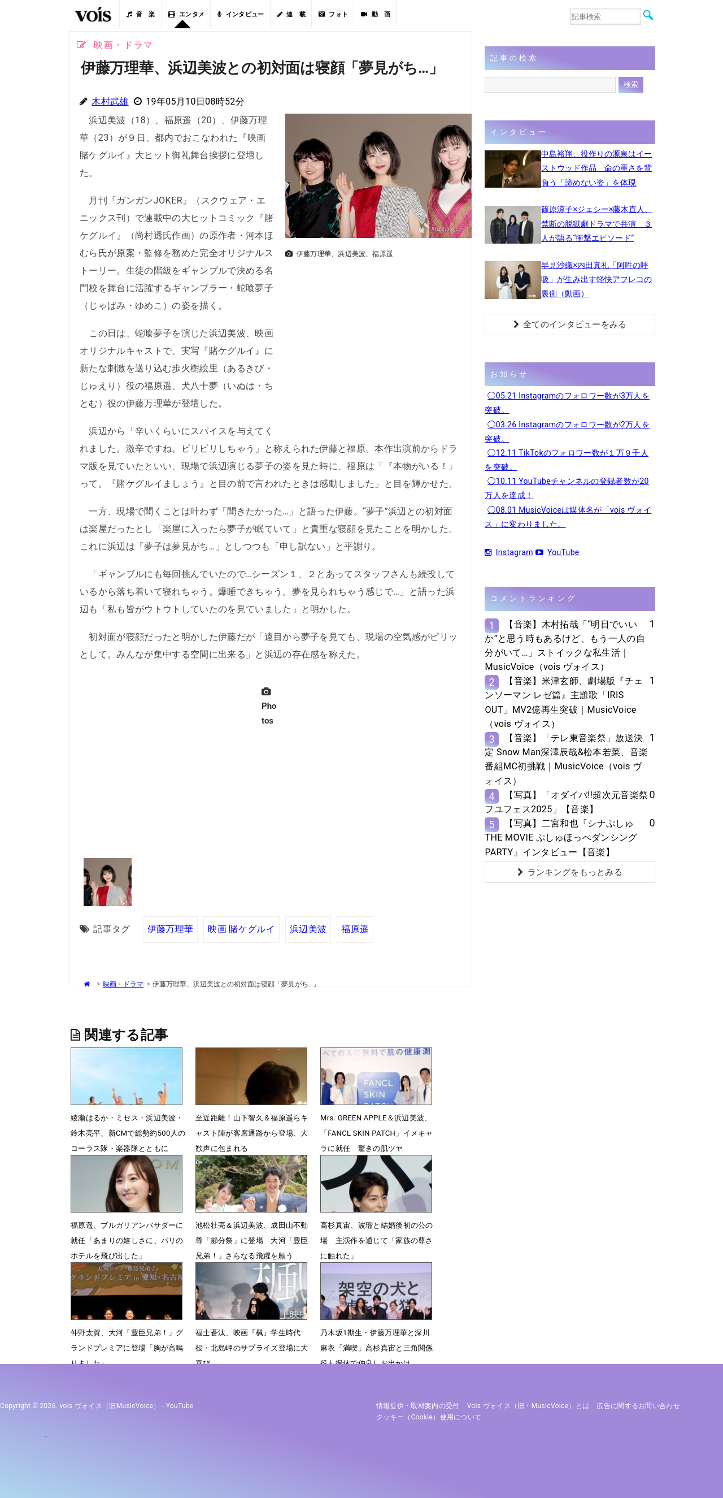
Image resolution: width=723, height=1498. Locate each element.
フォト (333, 14)
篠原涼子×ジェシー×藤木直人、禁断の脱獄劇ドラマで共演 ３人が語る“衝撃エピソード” (596, 223)
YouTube (557, 552)
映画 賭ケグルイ (241, 929)
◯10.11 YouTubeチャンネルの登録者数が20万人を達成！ (566, 488)
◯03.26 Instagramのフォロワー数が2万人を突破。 (567, 431)
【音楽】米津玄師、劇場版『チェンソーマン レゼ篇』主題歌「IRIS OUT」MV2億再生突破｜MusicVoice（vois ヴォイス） (564, 702)
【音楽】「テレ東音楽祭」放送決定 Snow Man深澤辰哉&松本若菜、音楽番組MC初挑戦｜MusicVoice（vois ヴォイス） (566, 759)
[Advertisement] (374, 342)
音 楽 (141, 14)
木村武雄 (110, 101)
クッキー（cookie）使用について (429, 1417)
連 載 (291, 14)
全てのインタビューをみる (570, 324)
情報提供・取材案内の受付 (418, 1406)
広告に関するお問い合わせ (638, 1406)
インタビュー (240, 14)
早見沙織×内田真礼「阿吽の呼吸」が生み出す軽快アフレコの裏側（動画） (596, 279)
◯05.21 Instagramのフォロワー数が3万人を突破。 (567, 402)
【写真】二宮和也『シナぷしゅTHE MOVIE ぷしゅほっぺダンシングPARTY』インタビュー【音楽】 (561, 837)
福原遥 (355, 929)
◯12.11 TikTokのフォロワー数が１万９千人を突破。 (566, 459)
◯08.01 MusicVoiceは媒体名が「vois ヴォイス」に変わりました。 (568, 517)
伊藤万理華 (170, 929)
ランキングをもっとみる (569, 872)
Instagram (509, 552)
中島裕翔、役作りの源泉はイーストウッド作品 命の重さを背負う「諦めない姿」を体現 (596, 168)
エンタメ (186, 14)
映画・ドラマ (123, 984)
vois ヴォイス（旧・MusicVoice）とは (528, 1406)
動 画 (375, 14)
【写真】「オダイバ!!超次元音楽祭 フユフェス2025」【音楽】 (566, 802)
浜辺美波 (308, 929)
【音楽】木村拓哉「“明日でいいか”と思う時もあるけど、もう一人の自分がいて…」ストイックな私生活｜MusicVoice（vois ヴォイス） (565, 646)
